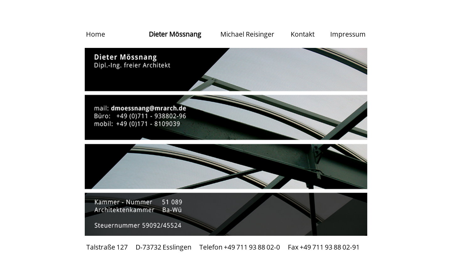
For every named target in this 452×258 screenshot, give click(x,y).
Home (95, 34)
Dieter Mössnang (175, 34)
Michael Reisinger (247, 34)
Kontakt (303, 34)
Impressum (348, 34)
